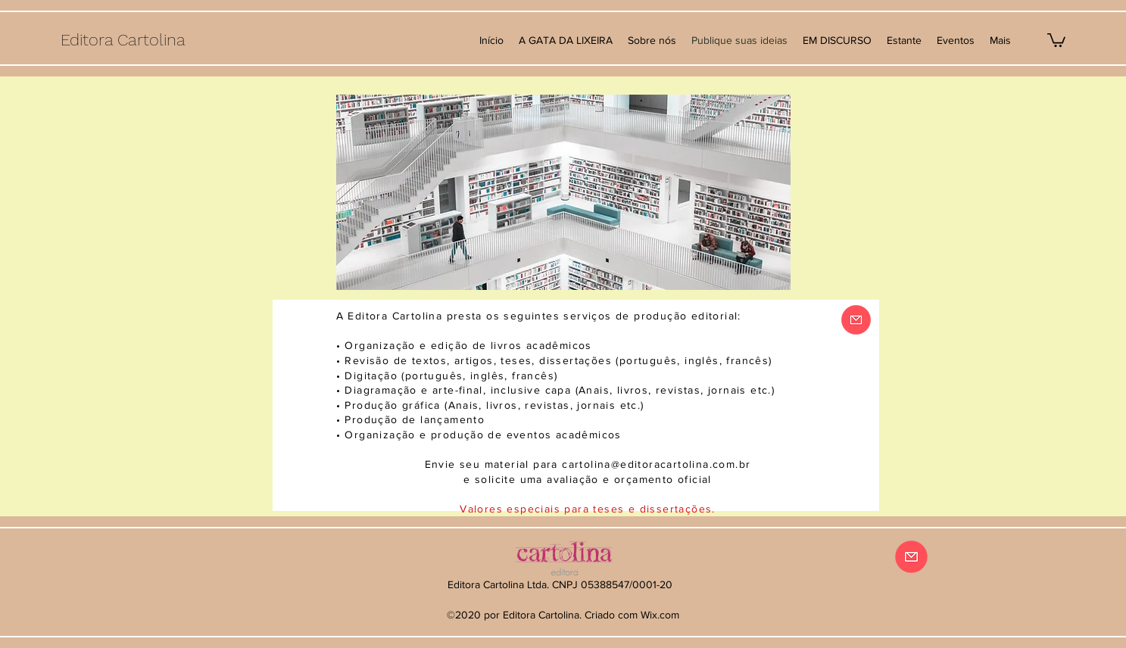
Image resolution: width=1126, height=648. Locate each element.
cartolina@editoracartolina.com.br (656, 464)
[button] (1056, 39)
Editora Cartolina (123, 39)
